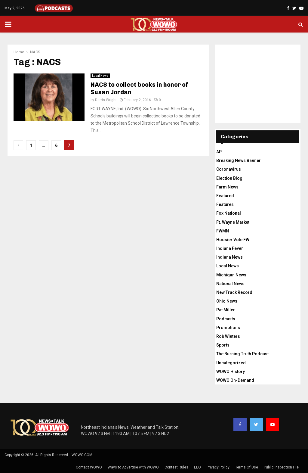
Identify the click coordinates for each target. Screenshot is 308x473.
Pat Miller (225, 309)
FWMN (222, 231)
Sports (222, 345)
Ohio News (226, 301)
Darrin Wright (106, 100)
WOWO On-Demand (235, 380)
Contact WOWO (89, 467)
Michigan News (231, 274)
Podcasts (225, 318)
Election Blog (229, 178)
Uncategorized (231, 362)
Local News (100, 75)
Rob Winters (228, 336)
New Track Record (234, 292)
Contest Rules (176, 467)
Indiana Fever (229, 248)
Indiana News (229, 257)
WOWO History (230, 371)
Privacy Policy (218, 467)
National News (230, 283)
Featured (225, 195)
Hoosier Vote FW (232, 239)
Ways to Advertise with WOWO (133, 467)
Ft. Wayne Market (232, 222)
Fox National (228, 213)
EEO (197, 467)
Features (225, 204)
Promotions (228, 327)
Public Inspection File (281, 467)
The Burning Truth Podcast (242, 353)
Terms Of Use (246, 467)
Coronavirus (228, 169)
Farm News (227, 187)
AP (219, 151)
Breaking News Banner (238, 160)
